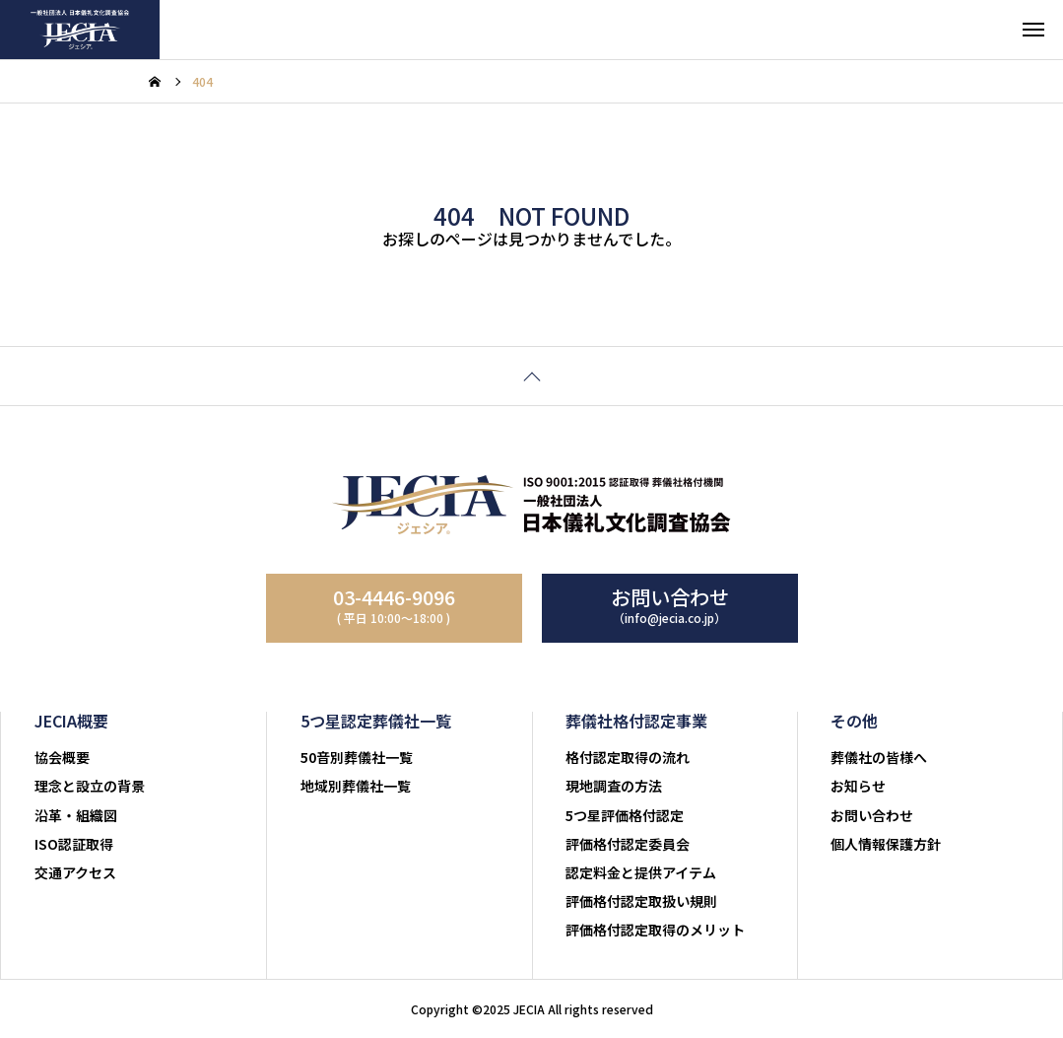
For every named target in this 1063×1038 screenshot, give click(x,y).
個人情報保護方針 (885, 844)
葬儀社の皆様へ (878, 757)
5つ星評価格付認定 (624, 815)
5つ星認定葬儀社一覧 (375, 720)
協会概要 (62, 757)
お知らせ (858, 786)
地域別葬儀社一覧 (355, 786)
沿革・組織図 (75, 815)
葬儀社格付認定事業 (636, 720)
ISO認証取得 (73, 844)
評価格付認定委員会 (627, 844)
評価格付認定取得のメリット (655, 929)
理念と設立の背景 (89, 786)
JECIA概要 (71, 720)
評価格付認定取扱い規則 (641, 901)
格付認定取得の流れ (627, 757)
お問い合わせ (871, 815)
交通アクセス (75, 872)
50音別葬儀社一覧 (356, 757)
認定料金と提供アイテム (640, 872)
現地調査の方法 (613, 786)
